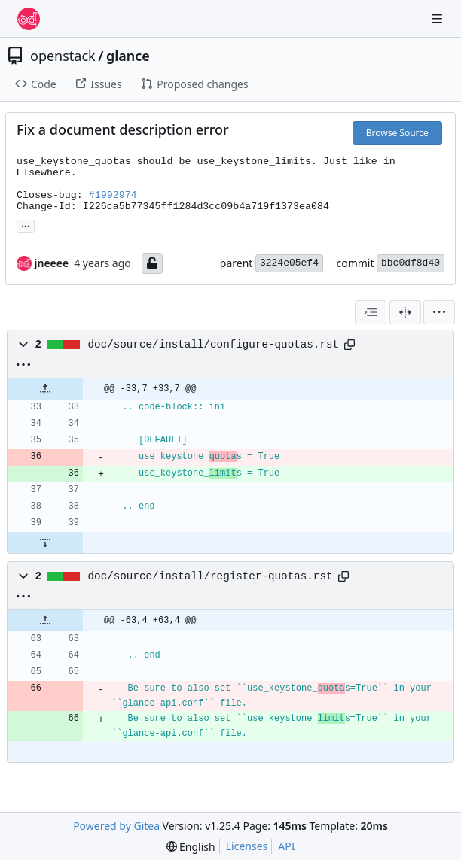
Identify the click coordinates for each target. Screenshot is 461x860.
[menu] (439, 312)
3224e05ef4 (289, 263)
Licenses (247, 846)
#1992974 (113, 195)
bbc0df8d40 (410, 263)
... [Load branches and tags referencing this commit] (25, 225)
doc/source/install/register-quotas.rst (210, 576)
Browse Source (397, 132)
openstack (63, 55)
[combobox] (370, 312)
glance (128, 55)
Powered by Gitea (116, 826)
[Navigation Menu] (438, 18)
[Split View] (405, 312)
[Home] (29, 18)
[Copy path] (349, 344)
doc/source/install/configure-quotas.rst (214, 345)
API (286, 846)
